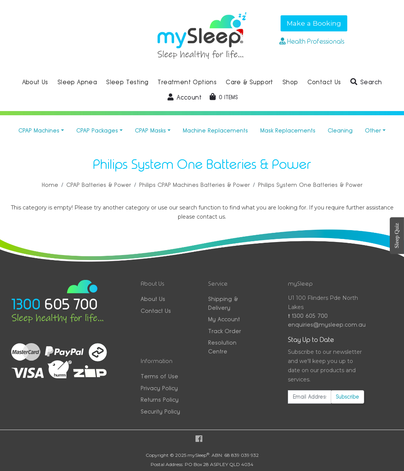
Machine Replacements (215, 130)
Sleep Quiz (397, 235)
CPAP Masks (150, 130)
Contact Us (156, 310)
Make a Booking (314, 23)
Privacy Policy (159, 388)
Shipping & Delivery (223, 303)
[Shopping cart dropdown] (223, 97)
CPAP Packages (97, 130)
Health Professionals (311, 41)
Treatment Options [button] (187, 82)
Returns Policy (160, 399)
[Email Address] (310, 397)
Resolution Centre (222, 347)
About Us (153, 299)
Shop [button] (290, 82)
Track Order (224, 331)
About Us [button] (35, 82)
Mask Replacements (287, 130)
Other (373, 130)
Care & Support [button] (249, 82)
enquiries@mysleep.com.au (326, 324)
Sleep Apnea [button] (77, 82)
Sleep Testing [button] (127, 82)
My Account (224, 319)
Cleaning (340, 130)
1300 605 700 (308, 315)
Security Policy (160, 411)
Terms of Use (159, 376)
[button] (366, 82)
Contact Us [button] (324, 82)
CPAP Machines (38, 130)
